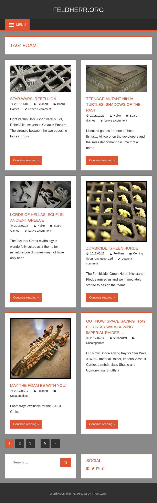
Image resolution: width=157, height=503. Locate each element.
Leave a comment (39, 109)
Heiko (117, 115)
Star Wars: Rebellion (34, 98)
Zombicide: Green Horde (113, 248)
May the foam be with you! (40, 385)
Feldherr (43, 104)
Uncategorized (103, 258)
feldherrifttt (120, 337)
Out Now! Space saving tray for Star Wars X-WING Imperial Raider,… (112, 326)
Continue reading (24, 160)
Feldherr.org (78, 9)
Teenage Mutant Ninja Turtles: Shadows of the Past (115, 104)
